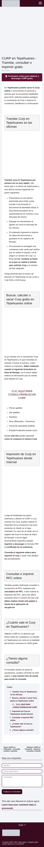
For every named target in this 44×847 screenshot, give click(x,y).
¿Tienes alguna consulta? (23, 730)
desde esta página (26, 601)
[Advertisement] (22, 32)
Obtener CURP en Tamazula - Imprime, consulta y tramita (32, 749)
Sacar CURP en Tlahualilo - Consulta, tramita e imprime (12, 749)
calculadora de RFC (13, 591)
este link (15, 436)
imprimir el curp (11, 556)
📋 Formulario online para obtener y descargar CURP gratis (22, 77)
